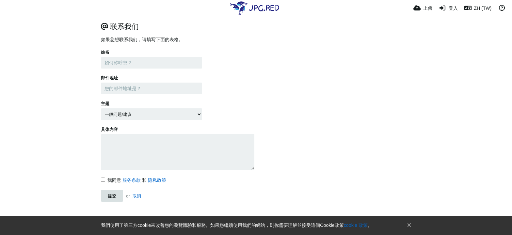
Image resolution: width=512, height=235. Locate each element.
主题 (105, 103)
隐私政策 (157, 180)
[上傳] (422, 8)
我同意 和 (133, 180)
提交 (112, 196)
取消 (137, 196)
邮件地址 (109, 77)
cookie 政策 (356, 225)
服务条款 (131, 180)
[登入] (448, 8)
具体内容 (109, 129)
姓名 (105, 52)
